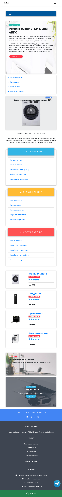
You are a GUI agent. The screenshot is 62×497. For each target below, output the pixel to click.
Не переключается (17, 210)
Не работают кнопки (18, 175)
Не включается (15, 205)
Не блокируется (16, 160)
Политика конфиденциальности (31, 486)
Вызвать (31, 396)
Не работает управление (19, 250)
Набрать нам (31, 493)
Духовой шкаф (14, 87)
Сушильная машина (15, 77)
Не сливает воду (16, 260)
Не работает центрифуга (19, 255)
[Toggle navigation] (55, 3)
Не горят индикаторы (18, 220)
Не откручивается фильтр (19, 170)
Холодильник (13, 82)
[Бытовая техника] (10, 14)
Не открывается (16, 240)
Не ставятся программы (19, 179)
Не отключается (16, 200)
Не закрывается (16, 165)
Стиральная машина (16, 91)
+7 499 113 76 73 (16, 56)
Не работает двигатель (18, 245)
